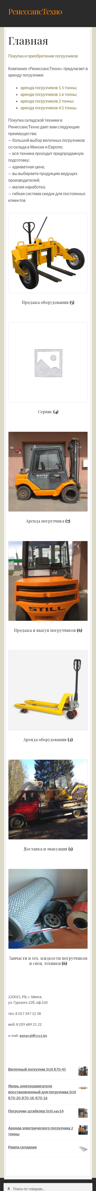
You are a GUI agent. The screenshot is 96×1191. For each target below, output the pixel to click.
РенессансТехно (35, 11)
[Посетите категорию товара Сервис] (48, 368)
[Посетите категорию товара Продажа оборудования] (48, 259)
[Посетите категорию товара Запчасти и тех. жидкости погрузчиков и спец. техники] (48, 917)
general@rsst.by (33, 1035)
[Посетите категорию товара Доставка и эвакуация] (48, 805)
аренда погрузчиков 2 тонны (46, 100)
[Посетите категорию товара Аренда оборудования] (48, 696)
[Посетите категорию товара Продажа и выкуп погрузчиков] (48, 587)
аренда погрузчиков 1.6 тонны (48, 94)
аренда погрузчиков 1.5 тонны (48, 87)
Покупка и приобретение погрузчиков (43, 55)
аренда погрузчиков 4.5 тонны (48, 107)
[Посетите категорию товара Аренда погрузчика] (48, 477)
